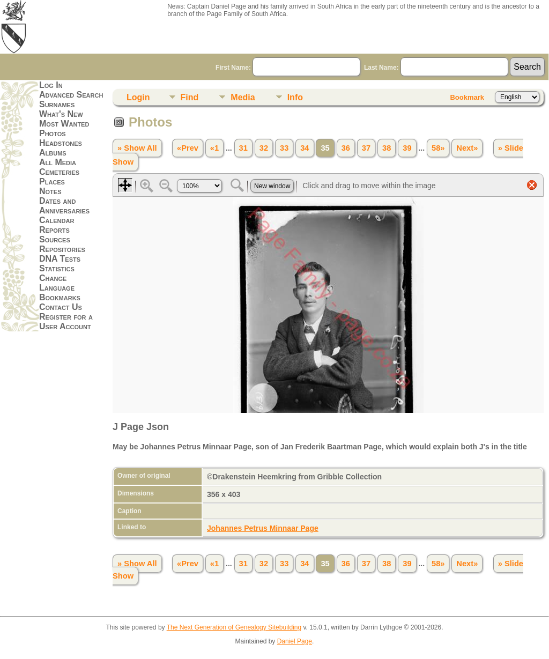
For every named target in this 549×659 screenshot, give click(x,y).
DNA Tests (59, 258)
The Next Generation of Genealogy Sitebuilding (234, 627)
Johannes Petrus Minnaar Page (262, 528)
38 (386, 148)
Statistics (57, 268)
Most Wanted (64, 123)
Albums (52, 152)
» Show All (137, 148)
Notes (50, 191)
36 (346, 148)
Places (52, 181)
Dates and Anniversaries (64, 205)
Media (243, 97)
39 (407, 148)
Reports (54, 229)
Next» (467, 148)
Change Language (57, 282)
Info (295, 97)
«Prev (187, 148)
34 (304, 148)
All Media (57, 162)
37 (366, 148)
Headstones (60, 142)
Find (190, 97)
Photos (52, 133)
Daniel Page (294, 641)
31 (243, 148)
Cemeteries (59, 171)
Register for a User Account (66, 321)
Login (138, 97)
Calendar (56, 220)
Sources (54, 239)
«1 (214, 148)
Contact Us (60, 307)
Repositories (62, 249)
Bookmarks (59, 297)
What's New (61, 114)
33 (284, 148)
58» (438, 148)
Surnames (57, 104)
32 (263, 148)
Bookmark (467, 97)
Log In (51, 85)
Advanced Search (71, 94)
